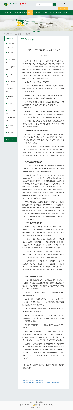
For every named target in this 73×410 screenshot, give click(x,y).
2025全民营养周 (10, 61)
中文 (61, 4)
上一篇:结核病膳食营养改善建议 (32, 380)
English (66, 4)
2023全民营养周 (10, 76)
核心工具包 (11, 43)
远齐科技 (39, 407)
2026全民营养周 (10, 54)
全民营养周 (10, 38)
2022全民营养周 (10, 83)
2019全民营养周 (10, 105)
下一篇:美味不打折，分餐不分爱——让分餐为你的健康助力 (41, 382)
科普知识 (10, 139)
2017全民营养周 (10, 119)
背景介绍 (10, 48)
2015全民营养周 (10, 134)
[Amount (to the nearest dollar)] (44, 4)
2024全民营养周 (10, 68)
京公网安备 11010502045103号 (43, 405)
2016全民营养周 (10, 126)
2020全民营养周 (10, 97)
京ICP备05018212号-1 (26, 405)
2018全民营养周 (10, 112)
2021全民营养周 (10, 90)
